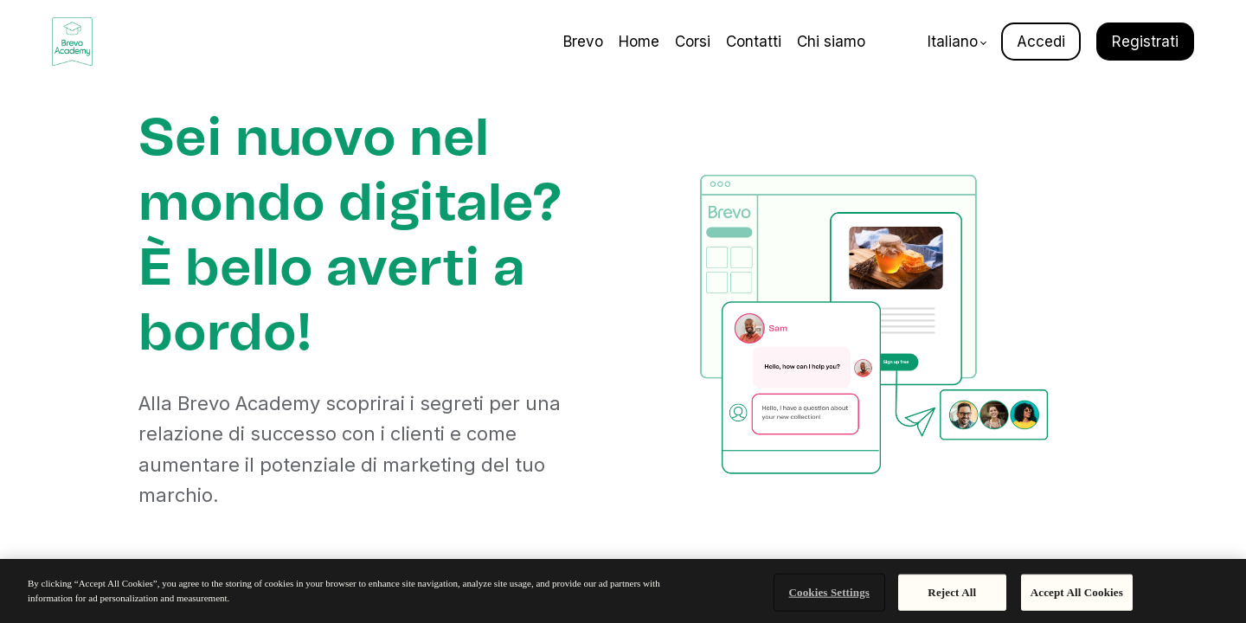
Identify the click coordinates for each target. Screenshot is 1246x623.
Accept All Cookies (1077, 592)
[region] (623, 591)
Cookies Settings (829, 592)
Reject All (952, 592)
